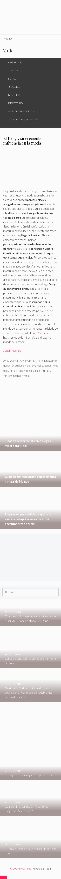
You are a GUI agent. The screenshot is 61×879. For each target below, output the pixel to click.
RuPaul (46, 370)
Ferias (12, 78)
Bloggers (14, 95)
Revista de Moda (41, 868)
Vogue (26, 375)
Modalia (43, 333)
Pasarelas (14, 86)
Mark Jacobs (44, 365)
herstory (30, 365)
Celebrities (15, 62)
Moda (19, 370)
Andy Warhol (11, 360)
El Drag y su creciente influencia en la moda (22, 141)
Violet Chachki (12, 375)
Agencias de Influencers (23, 119)
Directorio (15, 103)
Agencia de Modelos (21, 111)
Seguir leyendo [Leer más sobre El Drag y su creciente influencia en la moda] (12, 350)
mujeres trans (32, 370)
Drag (47, 360)
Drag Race (18, 365)
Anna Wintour (28, 360)
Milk (12, 370)
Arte (40, 360)
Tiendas (13, 70)
